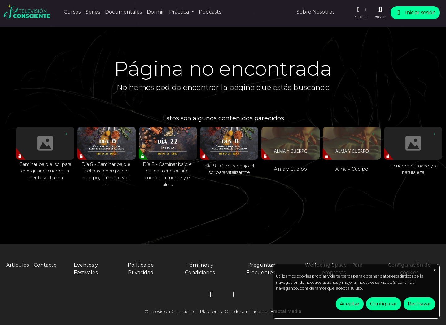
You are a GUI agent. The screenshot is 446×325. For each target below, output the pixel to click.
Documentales (123, 12)
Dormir (155, 12)
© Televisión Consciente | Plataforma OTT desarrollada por (223, 311)
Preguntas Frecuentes (260, 268)
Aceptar (350, 304)
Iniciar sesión (415, 12)
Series (92, 12)
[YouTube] (234, 295)
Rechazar (419, 304)
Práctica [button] (179, 12)
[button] (361, 12)
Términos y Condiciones (200, 268)
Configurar (383, 304)
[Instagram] (211, 295)
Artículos (17, 265)
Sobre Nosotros (315, 12)
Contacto (45, 265)
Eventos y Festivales (86, 268)
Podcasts (210, 12)
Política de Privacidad (141, 268)
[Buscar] (380, 12)
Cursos (72, 12)
